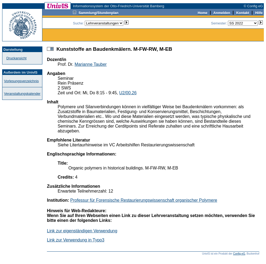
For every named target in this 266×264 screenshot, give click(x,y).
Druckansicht (16, 58)
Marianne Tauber (91, 64)
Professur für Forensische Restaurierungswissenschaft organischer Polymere (143, 200)
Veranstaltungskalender (22, 94)
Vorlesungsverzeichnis (21, 81)
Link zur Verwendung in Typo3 (75, 240)
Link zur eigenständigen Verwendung (82, 231)
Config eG (239, 253)
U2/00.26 (127, 93)
